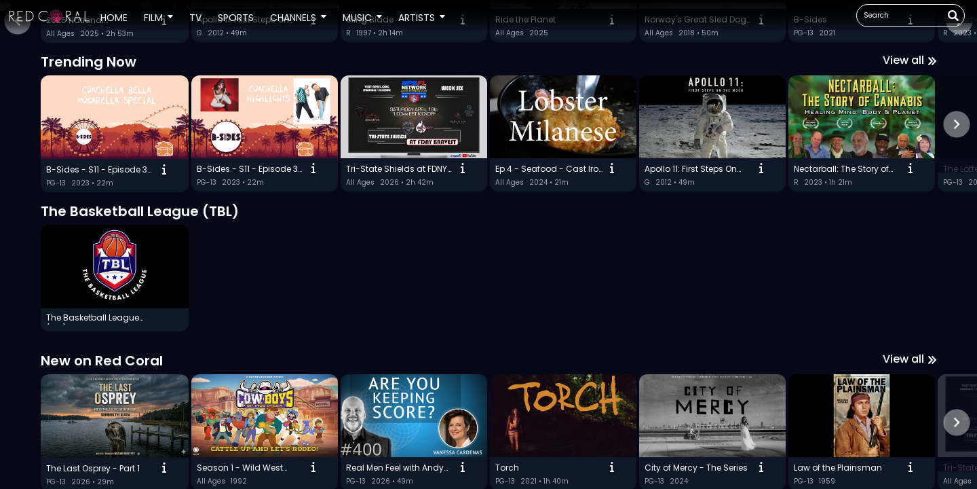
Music (357, 17)
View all (909, 389)
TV (195, 17)
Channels (293, 17)
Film (153, 17)
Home (114, 17)
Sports (236, 17)
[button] (49, 15)
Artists (416, 17)
